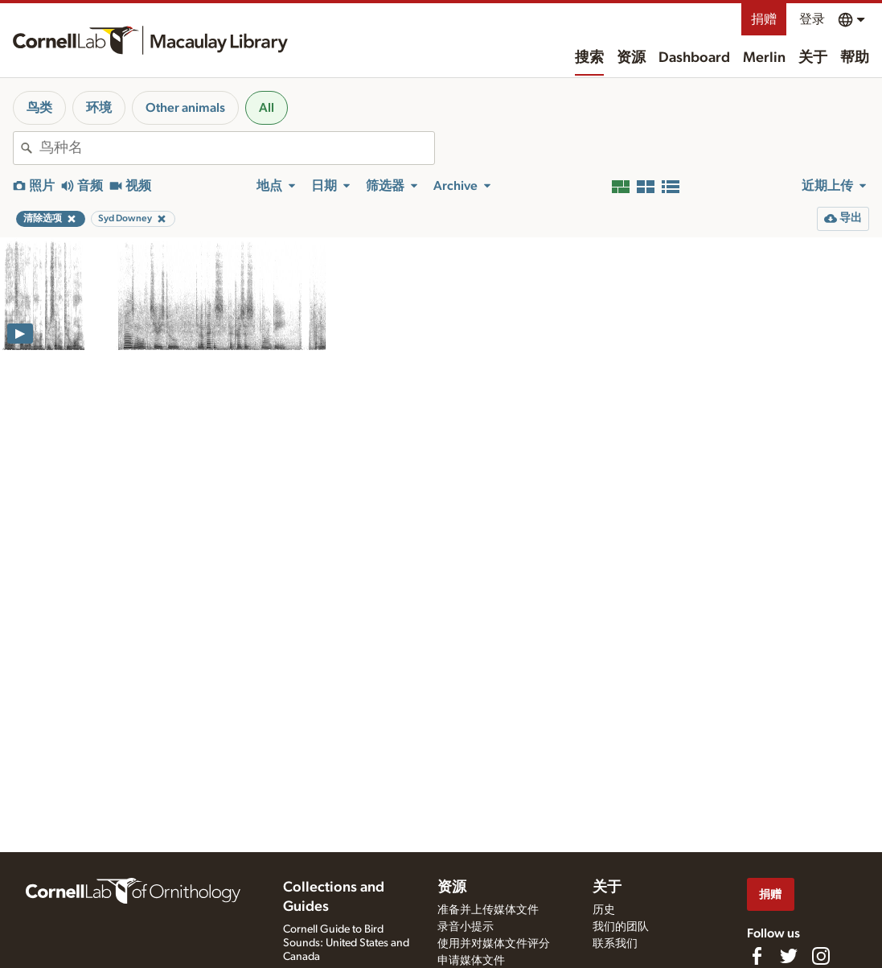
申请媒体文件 (471, 960)
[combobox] (236, 148)
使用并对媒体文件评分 (493, 943)
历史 (604, 910)
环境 (99, 107)
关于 (812, 58)
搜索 (589, 58)
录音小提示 (465, 927)
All (266, 107)
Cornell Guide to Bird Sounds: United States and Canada (346, 943)
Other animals (185, 107)
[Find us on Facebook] (756, 956)
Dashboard (694, 58)
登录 (812, 19)
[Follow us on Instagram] (821, 956)
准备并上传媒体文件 (488, 910)
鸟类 (39, 107)
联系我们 (615, 943)
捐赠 (764, 19)
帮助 (854, 58)
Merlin (764, 58)
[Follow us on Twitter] (788, 956)
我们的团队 (621, 927)
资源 (631, 58)
